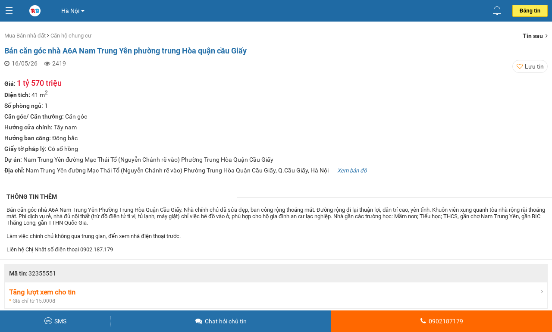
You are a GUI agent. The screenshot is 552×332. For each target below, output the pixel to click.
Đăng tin (530, 11)
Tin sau (535, 35)
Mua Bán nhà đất (25, 35)
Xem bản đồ (352, 170)
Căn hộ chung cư (70, 35)
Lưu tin (534, 66)
